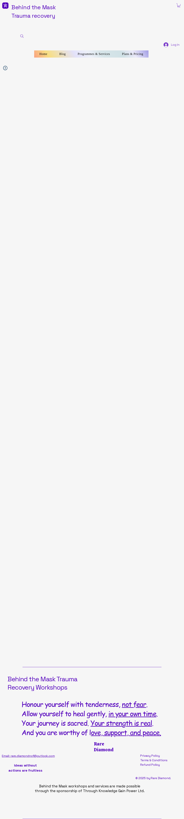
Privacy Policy (150, 756)
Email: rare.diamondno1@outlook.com (28, 756)
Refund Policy (150, 765)
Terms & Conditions (153, 760)
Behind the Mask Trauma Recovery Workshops (42, 683)
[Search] (22, 36)
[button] (178, 5)
